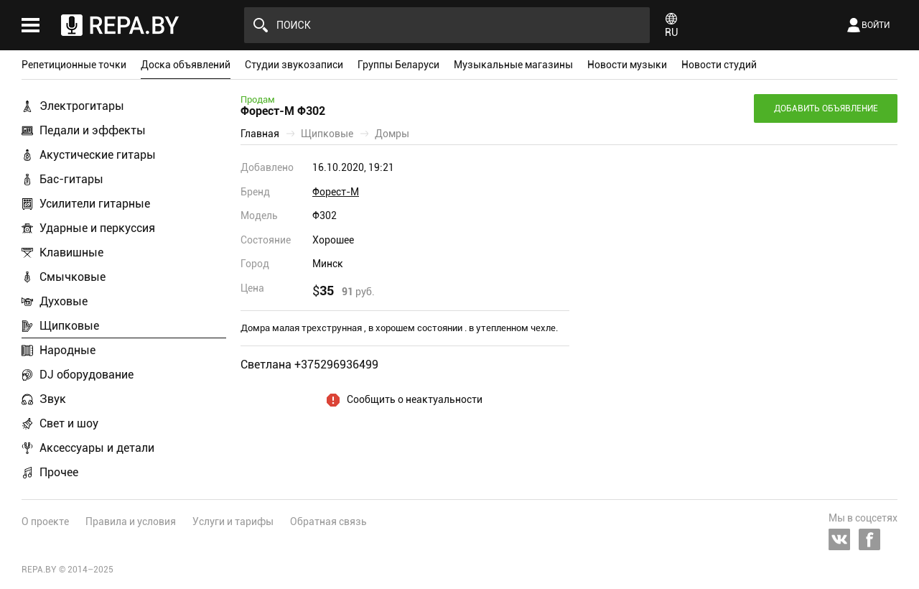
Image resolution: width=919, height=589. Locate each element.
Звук (52, 399)
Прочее (58, 472)
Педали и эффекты (92, 130)
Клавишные (71, 252)
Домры (392, 133)
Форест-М (335, 192)
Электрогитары (81, 106)
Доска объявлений (185, 64)
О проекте (45, 521)
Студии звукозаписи (294, 64)
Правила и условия (130, 521)
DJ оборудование (86, 374)
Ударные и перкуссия (97, 228)
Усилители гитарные (94, 203)
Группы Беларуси (398, 64)
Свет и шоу (68, 423)
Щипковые (69, 326)
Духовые (63, 301)
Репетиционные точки (74, 64)
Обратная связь (328, 521)
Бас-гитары (71, 179)
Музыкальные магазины (513, 64)
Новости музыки (627, 64)
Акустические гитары (97, 155)
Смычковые (72, 277)
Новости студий (719, 64)
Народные (67, 350)
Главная (260, 133)
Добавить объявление (826, 108)
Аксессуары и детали (96, 448)
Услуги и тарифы (233, 521)
